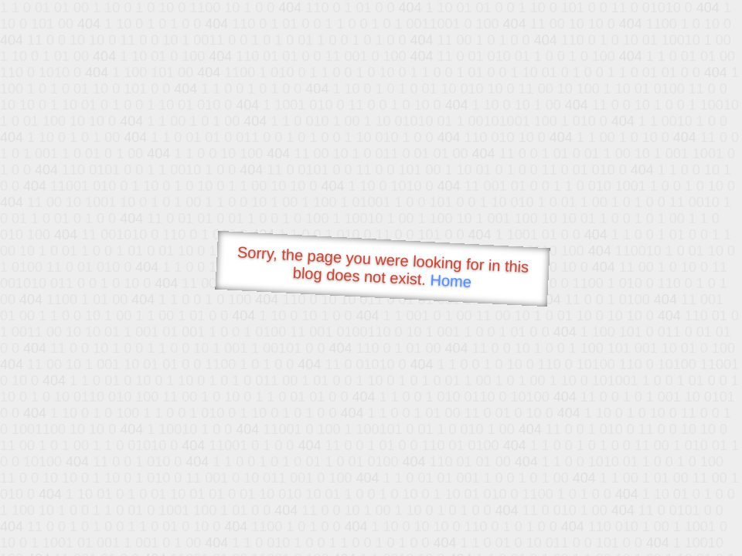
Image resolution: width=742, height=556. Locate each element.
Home (450, 280)
